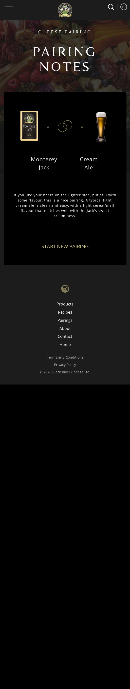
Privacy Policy (65, 364)
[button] (111, 7)
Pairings (65, 320)
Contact (65, 336)
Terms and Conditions (65, 357)
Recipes (65, 312)
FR (124, 7)
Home (65, 344)
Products (65, 304)
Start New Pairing (65, 246)
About (65, 328)
